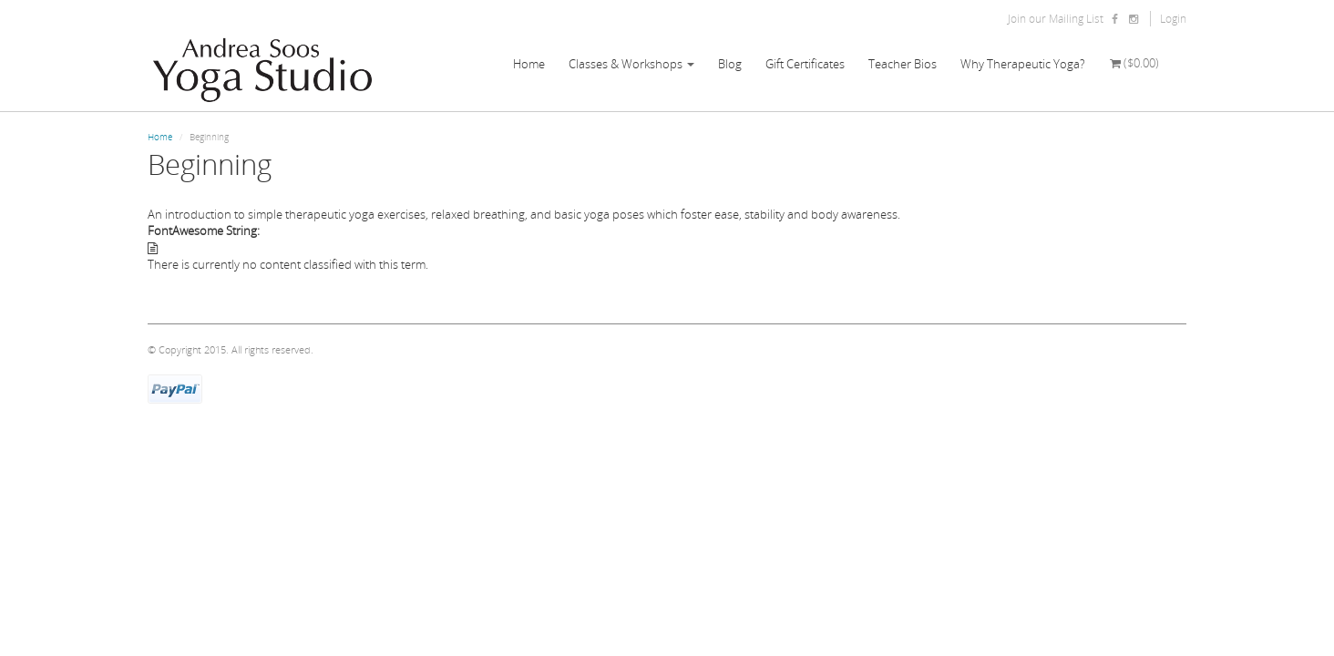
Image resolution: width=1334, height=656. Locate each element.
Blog (730, 64)
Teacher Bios (902, 64)
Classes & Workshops (631, 64)
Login (1173, 18)
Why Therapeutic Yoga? (1022, 64)
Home (529, 64)
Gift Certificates (805, 64)
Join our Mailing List (1055, 18)
